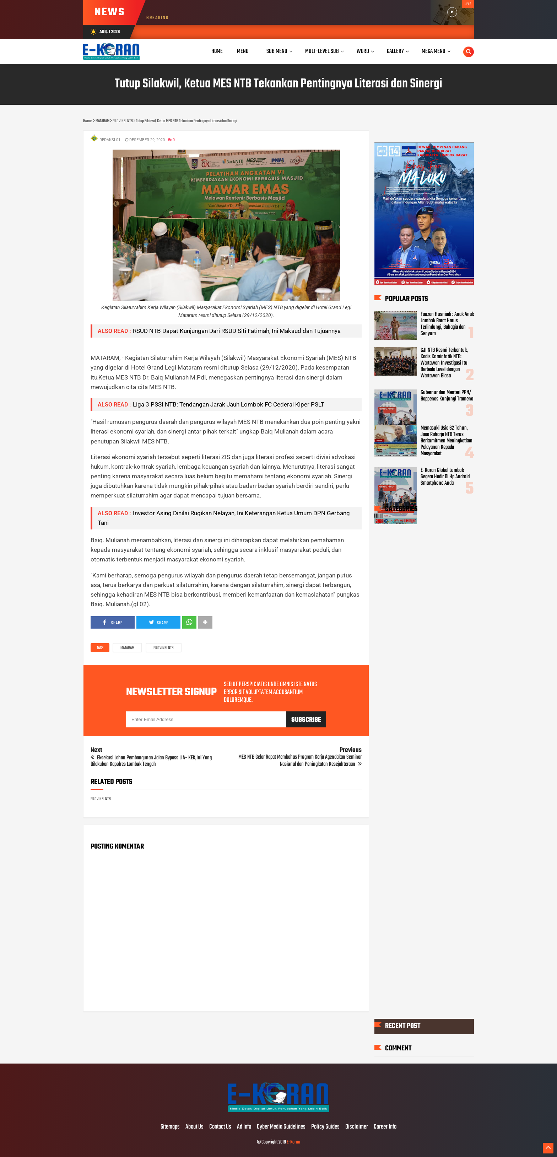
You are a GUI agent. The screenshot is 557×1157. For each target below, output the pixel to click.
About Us (194, 1127)
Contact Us (220, 1127)
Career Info (385, 1127)
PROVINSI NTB (163, 648)
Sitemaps (170, 1127)
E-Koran (293, 1142)
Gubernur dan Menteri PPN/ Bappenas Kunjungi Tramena (447, 396)
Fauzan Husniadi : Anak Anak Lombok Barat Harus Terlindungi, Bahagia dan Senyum (447, 324)
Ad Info (244, 1127)
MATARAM (127, 648)
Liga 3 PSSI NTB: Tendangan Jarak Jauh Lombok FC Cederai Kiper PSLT (228, 404)
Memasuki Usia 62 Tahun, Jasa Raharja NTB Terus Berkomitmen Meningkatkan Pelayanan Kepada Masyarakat (446, 441)
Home (217, 51)
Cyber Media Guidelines (281, 1127)
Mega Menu (433, 51)
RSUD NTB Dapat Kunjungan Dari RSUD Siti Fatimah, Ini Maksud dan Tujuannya (237, 330)
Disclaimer (356, 1127)
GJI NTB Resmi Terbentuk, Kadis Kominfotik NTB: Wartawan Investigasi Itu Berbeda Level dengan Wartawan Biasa (444, 363)
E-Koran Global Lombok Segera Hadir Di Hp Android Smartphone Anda (445, 477)
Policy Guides (325, 1127)
